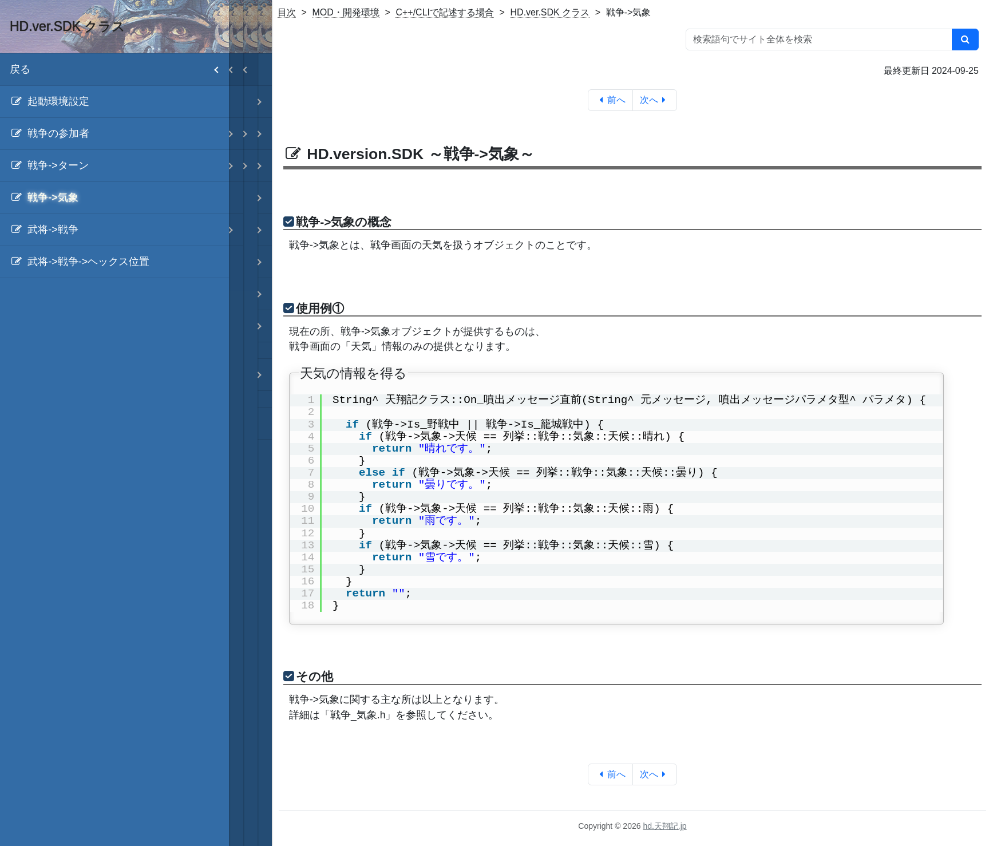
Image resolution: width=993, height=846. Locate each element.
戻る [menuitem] (119, 69)
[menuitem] (114, 102)
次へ (655, 100)
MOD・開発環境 (345, 12)
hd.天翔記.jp (664, 826)
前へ (610, 100)
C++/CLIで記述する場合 (444, 12)
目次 (287, 12)
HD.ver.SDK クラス (550, 12)
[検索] (965, 39)
